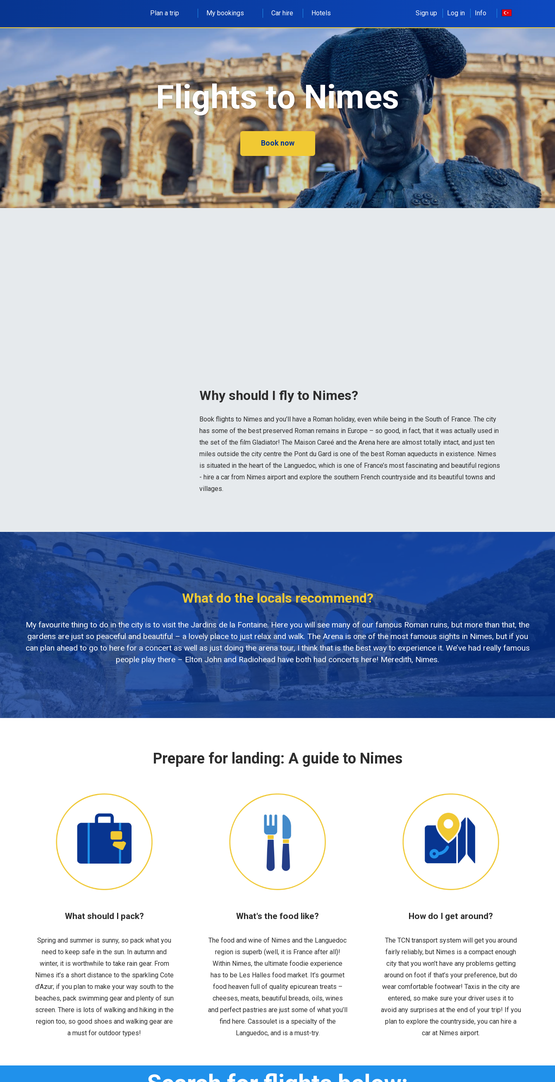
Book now (277, 143)
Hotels (321, 13)
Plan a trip (169, 13)
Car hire (282, 13)
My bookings (229, 13)
